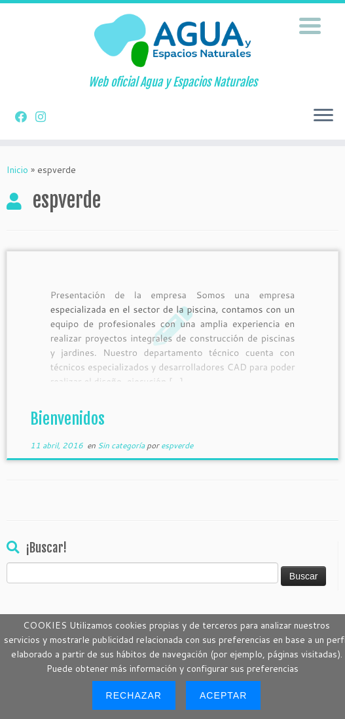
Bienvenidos (67, 419)
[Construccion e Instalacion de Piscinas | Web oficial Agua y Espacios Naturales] (172, 39)
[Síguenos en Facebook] (25, 116)
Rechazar (134, 695)
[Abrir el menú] (323, 116)
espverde (177, 445)
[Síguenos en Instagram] (44, 116)
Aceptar (223, 695)
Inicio (17, 169)
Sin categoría (122, 445)
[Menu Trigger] (310, 25)
